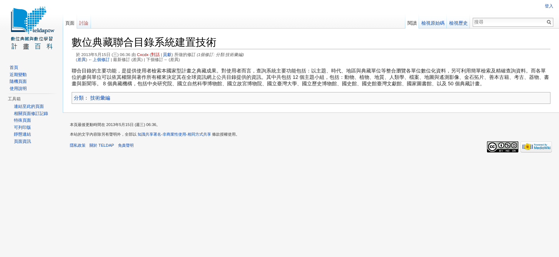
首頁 (14, 67)
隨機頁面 (18, 81)
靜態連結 (22, 134)
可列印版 (22, 127)
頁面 (70, 23)
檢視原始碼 (433, 23)
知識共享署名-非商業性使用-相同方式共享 (174, 134)
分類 (79, 98)
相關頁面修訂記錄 (31, 113)
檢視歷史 (458, 23)
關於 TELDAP (101, 145)
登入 (549, 6)
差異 (81, 59)
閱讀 (412, 23)
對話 (155, 54)
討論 (83, 23)
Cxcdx (143, 54)
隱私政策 (78, 145)
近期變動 (18, 74)
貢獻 (167, 54)
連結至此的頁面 (29, 106)
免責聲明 (126, 145)
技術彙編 (100, 98)
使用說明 (18, 88)
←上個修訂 (99, 59)
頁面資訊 (22, 141)
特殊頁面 (22, 120)
